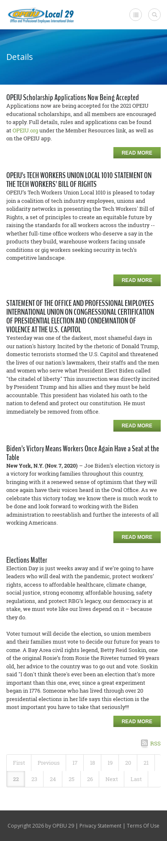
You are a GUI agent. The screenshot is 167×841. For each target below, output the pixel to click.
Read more (137, 153)
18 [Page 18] (92, 762)
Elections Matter (26, 560)
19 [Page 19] (110, 762)
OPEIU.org (25, 130)
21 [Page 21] (146, 762)
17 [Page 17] (74, 762)
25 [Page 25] (72, 779)
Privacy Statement (100, 825)
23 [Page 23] (34, 779)
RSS (155, 743)
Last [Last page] (136, 779)
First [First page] (19, 762)
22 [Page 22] (16, 779)
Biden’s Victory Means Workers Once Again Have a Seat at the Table (82, 453)
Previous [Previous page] (49, 762)
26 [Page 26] (90, 779)
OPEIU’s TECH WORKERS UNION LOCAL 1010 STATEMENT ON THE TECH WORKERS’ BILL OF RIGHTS (79, 180)
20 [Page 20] (128, 762)
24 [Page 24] (53, 779)
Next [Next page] (111, 779)
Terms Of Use (143, 825)
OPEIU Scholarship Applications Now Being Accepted (72, 97)
